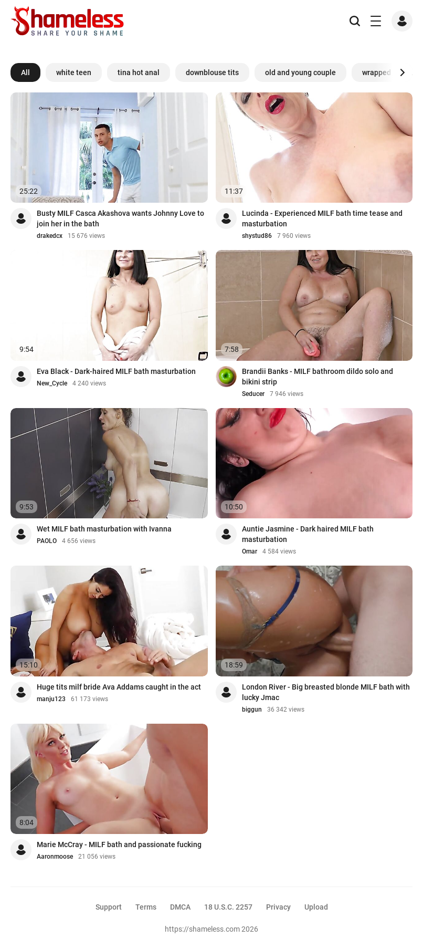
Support (109, 907)
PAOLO (47, 541)
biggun (252, 709)
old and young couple (300, 72)
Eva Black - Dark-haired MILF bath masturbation (116, 371)
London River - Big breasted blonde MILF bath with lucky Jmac (326, 692)
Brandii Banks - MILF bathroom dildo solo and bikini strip (317, 376)
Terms (145, 907)
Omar (249, 551)
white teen (73, 72)
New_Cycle (52, 383)
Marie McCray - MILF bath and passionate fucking (119, 844)
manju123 (51, 699)
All (25, 72)
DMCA (180, 907)
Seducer (253, 394)
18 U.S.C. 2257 (228, 907)
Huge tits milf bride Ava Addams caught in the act (119, 687)
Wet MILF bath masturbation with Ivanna (104, 529)
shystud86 (257, 236)
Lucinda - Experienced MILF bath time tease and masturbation (322, 218)
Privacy (278, 907)
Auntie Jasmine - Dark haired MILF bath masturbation (308, 534)
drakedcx (49, 236)
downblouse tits (212, 72)
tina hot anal (139, 72)
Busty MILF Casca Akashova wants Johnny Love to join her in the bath (120, 218)
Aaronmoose (55, 856)
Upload (316, 907)
